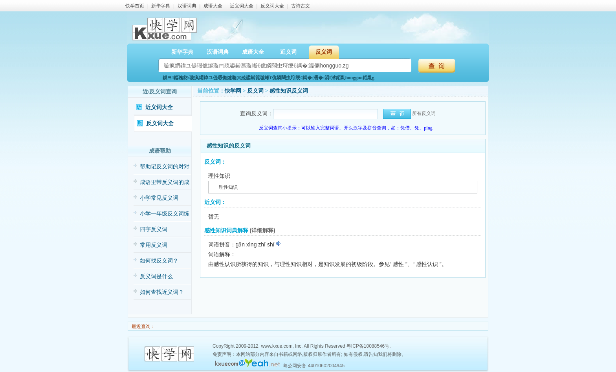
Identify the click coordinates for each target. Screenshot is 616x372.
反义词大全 (272, 6)
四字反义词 (153, 229)
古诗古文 (300, 6)
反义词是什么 (156, 276)
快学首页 (134, 6)
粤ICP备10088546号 (367, 346)
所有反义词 (424, 113)
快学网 (233, 91)
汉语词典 (187, 6)
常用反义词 (153, 245)
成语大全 (213, 6)
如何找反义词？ (159, 261)
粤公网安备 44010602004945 (314, 365)
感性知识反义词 (289, 91)
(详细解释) (262, 230)
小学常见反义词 (159, 198)
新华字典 (160, 6)
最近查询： (142, 326)
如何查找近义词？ (162, 292)
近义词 (288, 52)
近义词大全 (241, 6)
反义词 (323, 52)
